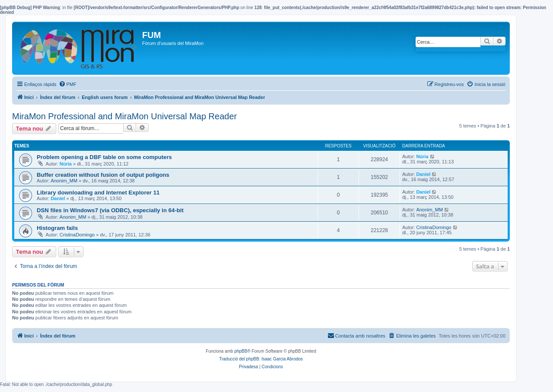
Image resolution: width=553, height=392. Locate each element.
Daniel (423, 174)
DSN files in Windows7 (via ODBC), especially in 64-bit (110, 210)
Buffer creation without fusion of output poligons (103, 175)
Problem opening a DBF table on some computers (104, 157)
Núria (66, 163)
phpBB (240, 351)
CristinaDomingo (77, 234)
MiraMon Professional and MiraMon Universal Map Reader (124, 116)
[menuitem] (67, 84)
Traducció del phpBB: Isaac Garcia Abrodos (261, 359)
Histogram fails (57, 228)
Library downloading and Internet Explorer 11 (98, 192)
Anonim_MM (64, 180)
